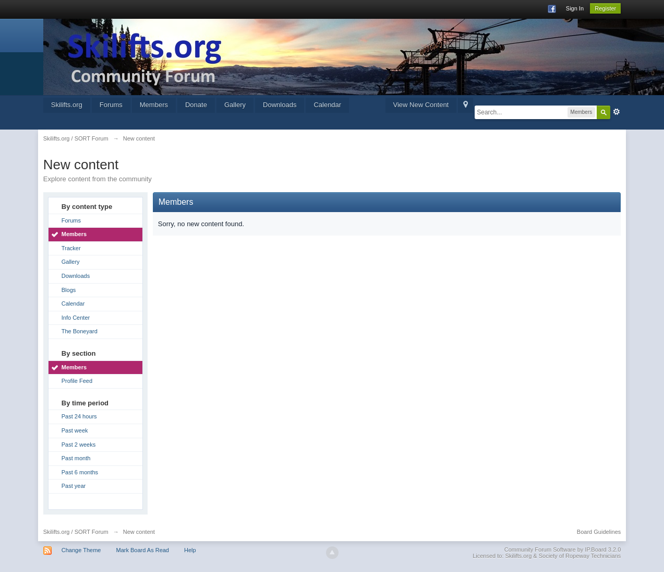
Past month (76, 458)
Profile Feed (77, 381)
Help (190, 550)
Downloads (279, 105)
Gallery (235, 105)
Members (154, 105)
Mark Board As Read (143, 550)
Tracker (71, 248)
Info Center (76, 317)
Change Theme (81, 550)
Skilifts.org (66, 105)
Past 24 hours (79, 416)
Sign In (575, 8)
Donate (196, 105)
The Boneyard (80, 331)
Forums (111, 105)
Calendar (327, 105)
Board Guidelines (599, 532)
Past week (75, 430)
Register (605, 8)
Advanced (616, 112)
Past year (74, 486)
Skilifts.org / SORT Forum (75, 532)
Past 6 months (80, 472)
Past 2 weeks (78, 444)
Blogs (69, 290)
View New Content (421, 105)
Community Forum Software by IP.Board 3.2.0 (562, 549)
